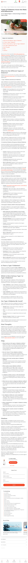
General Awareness (7, 494)
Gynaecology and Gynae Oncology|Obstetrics (12, 503)
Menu (2, 561)
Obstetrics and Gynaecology (9, 505)
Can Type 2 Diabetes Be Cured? (10, 45)
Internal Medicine (7, 511)
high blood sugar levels (10, 76)
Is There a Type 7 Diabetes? (9, 42)
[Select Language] (25, 1)
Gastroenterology (7, 514)
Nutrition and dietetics (8, 513)
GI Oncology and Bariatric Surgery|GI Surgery (12, 508)
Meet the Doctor (13, 462)
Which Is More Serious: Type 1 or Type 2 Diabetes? (14, 43)
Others (5, 499)
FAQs (4, 48)
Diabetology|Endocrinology (9, 515)
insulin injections (8, 86)
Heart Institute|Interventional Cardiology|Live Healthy (13, 498)
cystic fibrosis (24, 185)
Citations (5, 50)
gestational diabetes (5, 61)
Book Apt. (14, 561)
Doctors (7, 561)
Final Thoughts (6, 47)
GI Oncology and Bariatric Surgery (10, 507)
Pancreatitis (9, 185)
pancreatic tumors (16, 185)
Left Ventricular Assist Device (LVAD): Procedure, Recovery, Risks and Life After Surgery (12, 532)
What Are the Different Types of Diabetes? (12, 40)
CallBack (25, 561)
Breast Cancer (6, 500)
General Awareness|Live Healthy (10, 495)
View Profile (12, 465)
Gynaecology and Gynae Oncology (10, 504)
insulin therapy (10, 130)
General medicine (7, 496)
